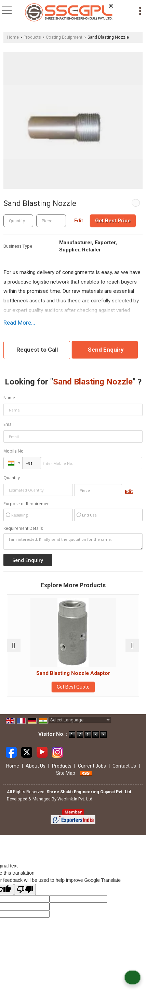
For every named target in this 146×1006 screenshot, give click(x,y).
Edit (78, 220)
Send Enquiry (106, 349)
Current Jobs (92, 766)
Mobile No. (14, 451)
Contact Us (124, 766)
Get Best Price (113, 221)
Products (32, 37)
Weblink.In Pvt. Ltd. (75, 798)
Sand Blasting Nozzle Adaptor (73, 673)
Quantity (11, 478)
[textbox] (51, 220)
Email (8, 424)
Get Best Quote (73, 687)
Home (13, 37)
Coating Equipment (64, 37)
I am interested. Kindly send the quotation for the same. (73, 541)
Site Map (65, 773)
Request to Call (37, 349)
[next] (132, 645)
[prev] (14, 645)
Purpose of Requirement (27, 503)
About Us (35, 766)
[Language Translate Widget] (80, 720)
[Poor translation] (25, 889)
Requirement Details (23, 528)
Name (9, 398)
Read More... (19, 322)
